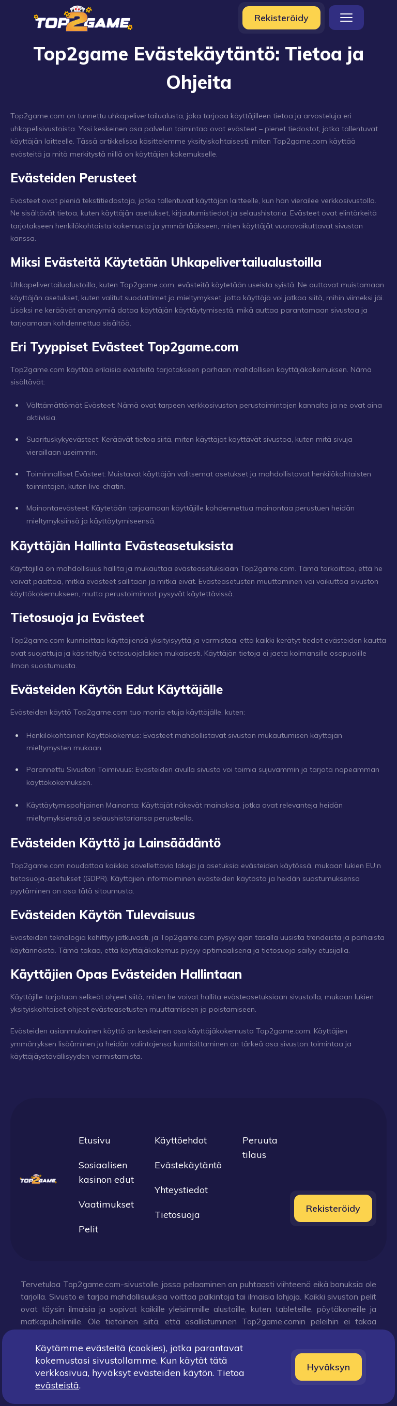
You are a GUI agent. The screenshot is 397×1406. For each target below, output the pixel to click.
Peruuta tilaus (260, 1147)
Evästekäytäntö (188, 1165)
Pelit (88, 1229)
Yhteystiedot (181, 1190)
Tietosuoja (177, 1214)
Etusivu (95, 1140)
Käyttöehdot (181, 1140)
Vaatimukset (106, 1204)
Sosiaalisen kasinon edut (106, 1172)
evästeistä (57, 1385)
